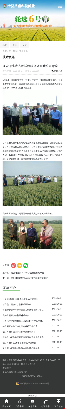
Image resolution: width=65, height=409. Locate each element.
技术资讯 (23, 51)
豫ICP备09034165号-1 (32, 376)
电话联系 (45, 402)
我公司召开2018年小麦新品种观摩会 (27, 273)
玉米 (15, 45)
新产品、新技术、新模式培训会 (17, 304)
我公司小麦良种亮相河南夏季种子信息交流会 (23, 337)
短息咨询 (32, 402)
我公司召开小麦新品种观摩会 (16, 315)
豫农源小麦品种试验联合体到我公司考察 (21, 348)
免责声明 (32, 395)
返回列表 (56, 71)
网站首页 (6, 402)
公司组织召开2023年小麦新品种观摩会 (20, 299)
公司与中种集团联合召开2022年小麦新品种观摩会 (23, 321)
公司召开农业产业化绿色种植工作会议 (20, 326)
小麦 (5, 45)
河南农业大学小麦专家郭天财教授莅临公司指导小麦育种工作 (23, 310)
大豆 (25, 45)
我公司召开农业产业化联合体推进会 (19, 332)
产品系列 (19, 402)
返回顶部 (58, 402)
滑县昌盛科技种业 (19, 6)
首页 (15, 51)
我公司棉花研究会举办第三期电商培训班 (29, 278)
